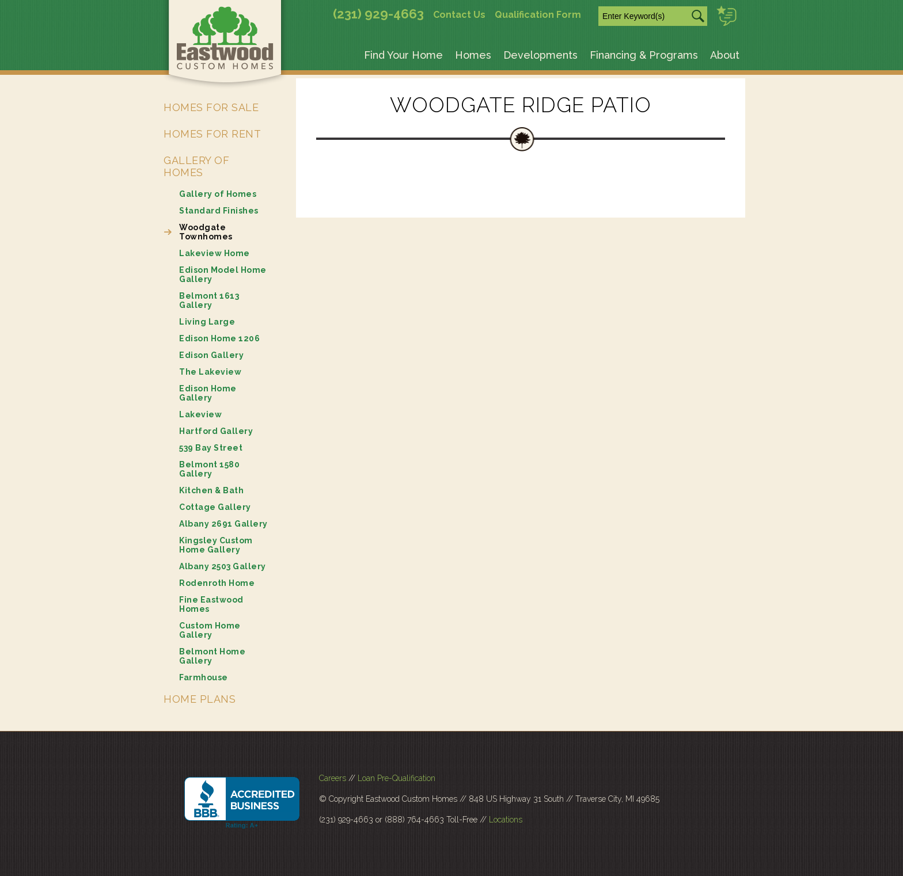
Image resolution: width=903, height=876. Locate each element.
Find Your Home (403, 55)
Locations (505, 819)
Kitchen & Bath (211, 490)
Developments (540, 55)
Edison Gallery (211, 355)
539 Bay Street (210, 447)
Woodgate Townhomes (206, 232)
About (724, 55)
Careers (332, 778)
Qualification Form (538, 14)
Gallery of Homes (196, 166)
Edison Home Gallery (208, 393)
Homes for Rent (212, 134)
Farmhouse (203, 677)
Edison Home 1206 (219, 338)
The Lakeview (210, 371)
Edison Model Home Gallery (223, 274)
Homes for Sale (211, 107)
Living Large (207, 321)
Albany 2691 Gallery (223, 523)
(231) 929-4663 (378, 13)
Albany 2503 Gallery (222, 566)
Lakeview (200, 414)
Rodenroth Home (217, 583)
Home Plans (200, 699)
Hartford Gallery (216, 431)
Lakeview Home (214, 253)
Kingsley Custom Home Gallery (216, 545)
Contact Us (459, 14)
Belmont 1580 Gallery (209, 469)
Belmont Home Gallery (212, 656)
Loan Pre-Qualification (396, 778)
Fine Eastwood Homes (211, 604)
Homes (473, 55)
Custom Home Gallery (210, 630)
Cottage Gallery (215, 507)
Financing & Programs (644, 55)
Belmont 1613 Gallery (209, 300)
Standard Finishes (219, 210)
